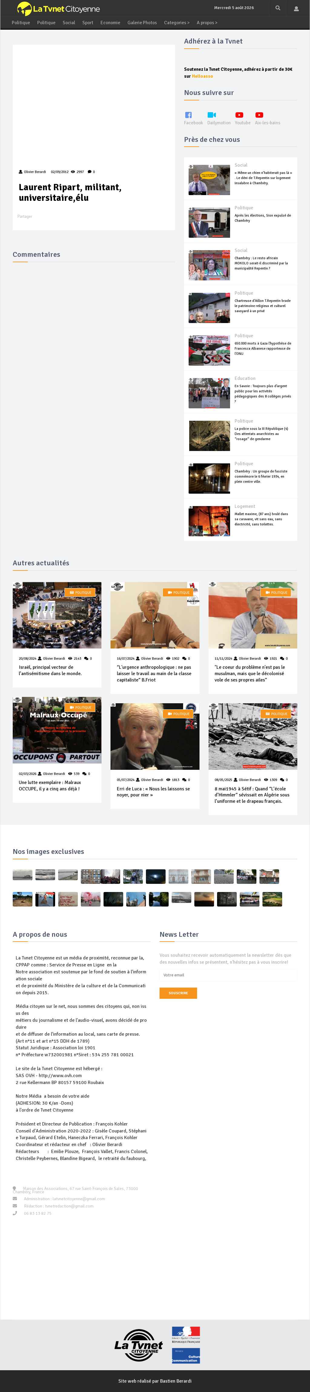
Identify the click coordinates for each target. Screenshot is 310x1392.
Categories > (180, 22)
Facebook (194, 117)
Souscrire (178, 992)
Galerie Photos (145, 22)
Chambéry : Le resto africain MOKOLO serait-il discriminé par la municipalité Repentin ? (261, 262)
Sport (89, 22)
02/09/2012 (59, 171)
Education (245, 377)
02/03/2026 (27, 773)
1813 (175, 779)
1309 (273, 779)
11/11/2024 (223, 657)
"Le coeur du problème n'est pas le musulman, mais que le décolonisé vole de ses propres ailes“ (250, 672)
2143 (77, 657)
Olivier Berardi (54, 657)
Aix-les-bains (270, 117)
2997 (77, 171)
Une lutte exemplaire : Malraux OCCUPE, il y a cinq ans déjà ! (50, 785)
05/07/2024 (125, 779)
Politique (21, 22)
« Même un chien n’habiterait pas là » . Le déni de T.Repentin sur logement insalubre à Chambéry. (263, 176)
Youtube (245, 117)
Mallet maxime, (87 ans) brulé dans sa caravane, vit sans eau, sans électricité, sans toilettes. (261, 518)
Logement (245, 505)
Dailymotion (220, 117)
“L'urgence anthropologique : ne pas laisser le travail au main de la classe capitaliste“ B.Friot (154, 672)
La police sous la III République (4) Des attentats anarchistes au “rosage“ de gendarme (261, 432)
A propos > (212, 22)
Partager (24, 215)
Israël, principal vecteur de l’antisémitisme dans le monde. (50, 669)
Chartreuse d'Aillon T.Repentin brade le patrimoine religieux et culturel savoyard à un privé (263, 304)
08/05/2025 (223, 779)
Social (69, 22)
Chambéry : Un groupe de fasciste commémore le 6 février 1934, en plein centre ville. (261, 475)
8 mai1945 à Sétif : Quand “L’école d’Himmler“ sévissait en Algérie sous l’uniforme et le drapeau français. (252, 794)
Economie (112, 22)
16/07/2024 (125, 657)
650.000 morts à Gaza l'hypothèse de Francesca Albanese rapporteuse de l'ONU (263, 347)
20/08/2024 (27, 657)
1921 (273, 657)
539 (76, 773)
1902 (175, 657)
